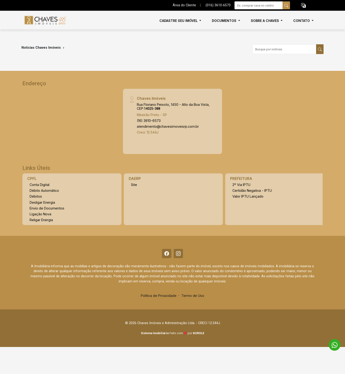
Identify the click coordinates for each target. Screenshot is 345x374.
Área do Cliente (184, 5)
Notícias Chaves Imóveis (41, 48)
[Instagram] (178, 253)
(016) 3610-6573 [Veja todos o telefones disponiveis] (218, 5)
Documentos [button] (224, 21)
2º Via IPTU (241, 185)
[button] (303, 5)
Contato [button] (302, 21)
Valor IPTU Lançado (247, 196)
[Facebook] (166, 253)
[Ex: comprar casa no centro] (259, 5)
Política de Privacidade (158, 296)
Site (134, 185)
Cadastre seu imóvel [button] (179, 21)
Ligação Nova (40, 214)
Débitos (36, 196)
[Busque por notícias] (284, 49)
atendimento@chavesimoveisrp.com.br (168, 126)
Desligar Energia (42, 202)
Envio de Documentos (47, 208)
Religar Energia (41, 220)
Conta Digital (39, 185)
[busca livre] (286, 5)
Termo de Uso (192, 296)
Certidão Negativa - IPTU (252, 190)
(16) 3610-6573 (149, 121)
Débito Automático (44, 190)
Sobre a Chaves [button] (265, 21)
